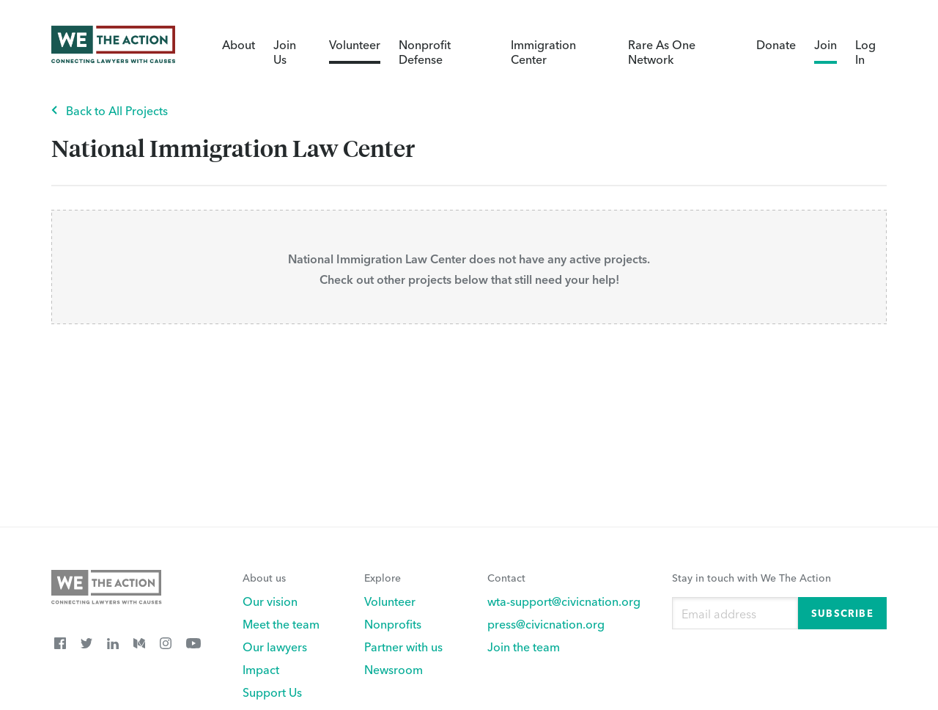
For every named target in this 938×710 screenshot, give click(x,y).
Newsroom (393, 669)
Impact (261, 669)
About (238, 44)
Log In (865, 51)
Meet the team (281, 623)
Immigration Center (543, 51)
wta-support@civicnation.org (563, 600)
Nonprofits (392, 623)
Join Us (284, 51)
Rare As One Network (661, 51)
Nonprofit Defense (425, 51)
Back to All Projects (117, 110)
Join (825, 44)
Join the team (523, 646)
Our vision (270, 600)
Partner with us (403, 646)
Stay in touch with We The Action (751, 577)
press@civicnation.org (546, 623)
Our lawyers (275, 646)
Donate (776, 44)
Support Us (272, 691)
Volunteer (354, 44)
